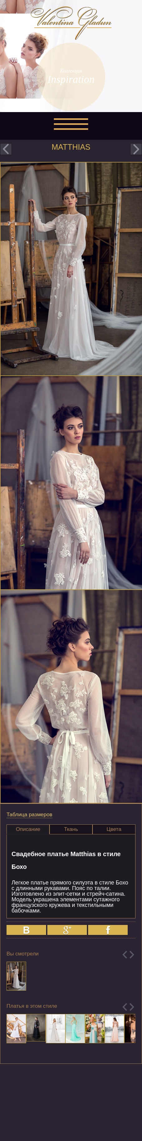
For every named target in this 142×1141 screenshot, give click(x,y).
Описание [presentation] (28, 829)
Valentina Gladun (71, 23)
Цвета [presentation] (114, 829)
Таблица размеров (29, 815)
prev (6, 149)
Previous (124, 955)
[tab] (28, 829)
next (136, 149)
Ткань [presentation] (71, 829)
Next (132, 955)
